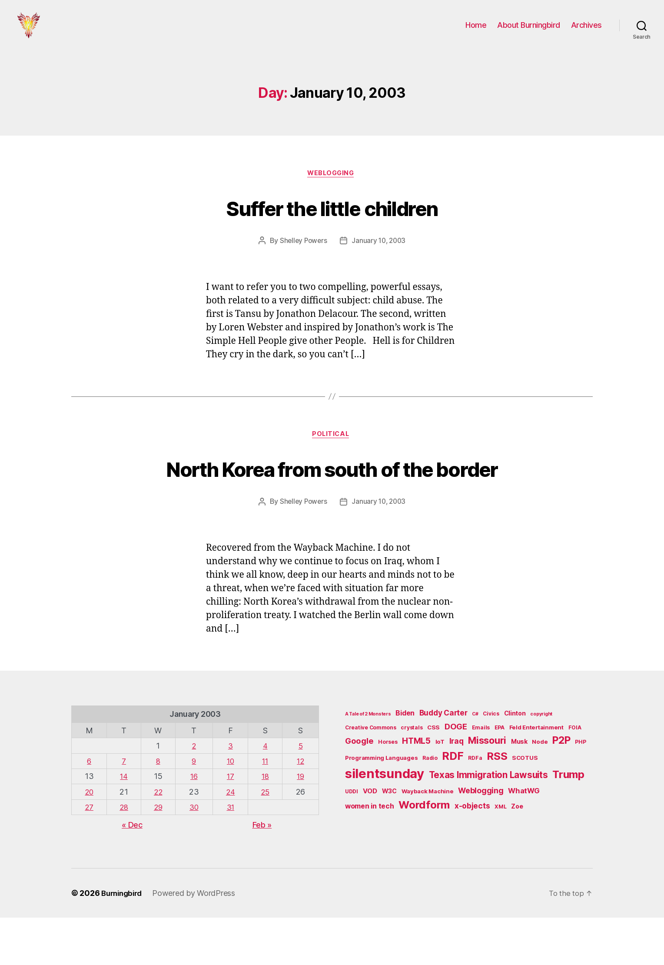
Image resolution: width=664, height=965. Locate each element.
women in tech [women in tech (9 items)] (369, 853)
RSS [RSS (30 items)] (497, 803)
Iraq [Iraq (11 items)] (456, 788)
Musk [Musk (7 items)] (519, 788)
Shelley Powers (302, 255)
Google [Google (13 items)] (359, 788)
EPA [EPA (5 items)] (500, 775)
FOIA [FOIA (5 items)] (574, 775)
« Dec (132, 872)
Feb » (262, 872)
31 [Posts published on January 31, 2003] (230, 854)
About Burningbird (528, 31)
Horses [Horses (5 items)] (387, 789)
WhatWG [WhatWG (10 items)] (523, 838)
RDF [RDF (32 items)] (452, 803)
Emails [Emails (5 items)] (481, 775)
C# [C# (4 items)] (475, 761)
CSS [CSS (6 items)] (433, 774)
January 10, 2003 (380, 255)
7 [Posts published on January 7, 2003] (124, 808)
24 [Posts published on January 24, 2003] (230, 839)
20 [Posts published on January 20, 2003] (88, 839)
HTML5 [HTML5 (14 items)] (416, 788)
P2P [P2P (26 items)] (561, 788)
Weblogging (332, 187)
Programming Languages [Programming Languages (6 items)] (381, 805)
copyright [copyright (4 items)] (541, 761)
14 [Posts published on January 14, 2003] (124, 823)
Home (475, 31)
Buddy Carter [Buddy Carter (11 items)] (443, 760)
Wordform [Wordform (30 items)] (424, 852)
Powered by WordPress (197, 940)
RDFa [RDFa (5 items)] (475, 805)
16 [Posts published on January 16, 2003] (195, 823)
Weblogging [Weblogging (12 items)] (480, 837)
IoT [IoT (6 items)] (440, 788)
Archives (586, 31)
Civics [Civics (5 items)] (491, 761)
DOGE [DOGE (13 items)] (456, 774)
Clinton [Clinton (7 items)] (515, 760)
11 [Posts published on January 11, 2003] (265, 808)
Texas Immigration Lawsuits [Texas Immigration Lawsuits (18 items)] (488, 822)
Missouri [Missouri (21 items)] (487, 787)
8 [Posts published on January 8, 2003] (159, 808)
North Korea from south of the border (332, 499)
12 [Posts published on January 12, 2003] (301, 808)
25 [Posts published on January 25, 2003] (265, 839)
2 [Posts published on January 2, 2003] (195, 793)
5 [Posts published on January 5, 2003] (301, 793)
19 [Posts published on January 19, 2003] (301, 823)
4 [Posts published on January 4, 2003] (266, 793)
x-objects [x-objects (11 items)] (472, 853)
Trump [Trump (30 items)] (568, 821)
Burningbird (123, 940)
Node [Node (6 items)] (540, 788)
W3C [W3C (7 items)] (389, 838)
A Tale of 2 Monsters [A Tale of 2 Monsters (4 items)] (368, 761)
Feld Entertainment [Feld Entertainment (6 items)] (536, 774)
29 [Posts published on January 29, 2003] (159, 854)
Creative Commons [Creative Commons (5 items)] (370, 775)
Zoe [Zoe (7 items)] (517, 853)
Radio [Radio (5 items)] (430, 805)
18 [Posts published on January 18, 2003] (266, 823)
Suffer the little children (332, 220)
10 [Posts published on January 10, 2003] (230, 808)
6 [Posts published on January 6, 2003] (89, 808)
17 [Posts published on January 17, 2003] (231, 823)
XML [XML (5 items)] (500, 854)
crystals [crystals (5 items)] (411, 775)
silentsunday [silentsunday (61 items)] (384, 821)
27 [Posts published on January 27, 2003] (89, 854)
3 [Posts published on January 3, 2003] (230, 793)
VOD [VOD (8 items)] (370, 838)
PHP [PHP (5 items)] (580, 789)
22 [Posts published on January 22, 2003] (159, 839)
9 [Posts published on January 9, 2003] (195, 808)
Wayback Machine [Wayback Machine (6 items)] (428, 838)
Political (332, 450)
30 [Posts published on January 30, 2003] (195, 854)
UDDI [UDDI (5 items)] (351, 838)
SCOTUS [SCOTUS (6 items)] (525, 805)
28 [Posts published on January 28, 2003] (124, 854)
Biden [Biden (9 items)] (405, 760)
